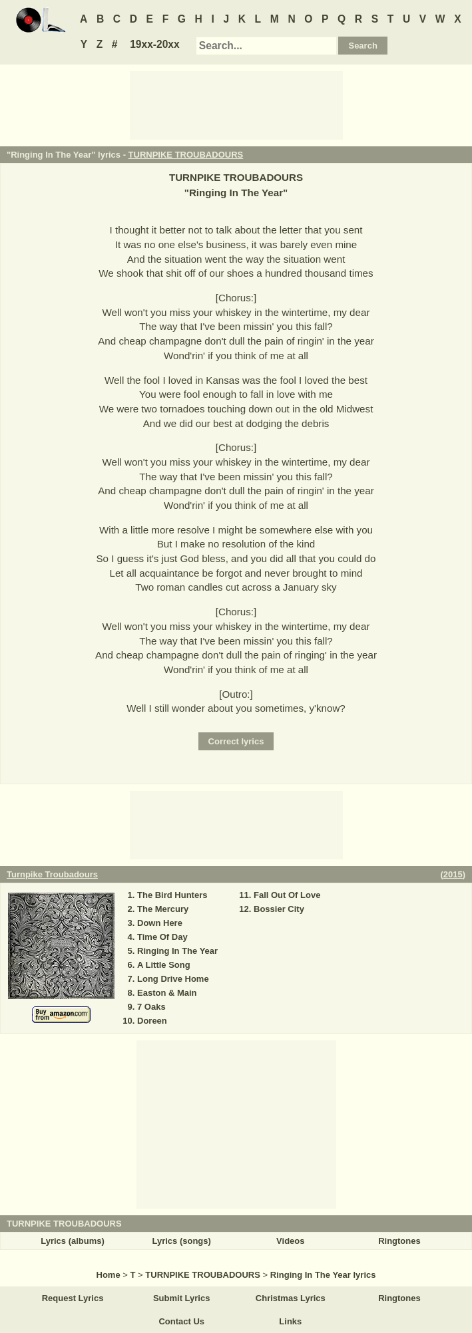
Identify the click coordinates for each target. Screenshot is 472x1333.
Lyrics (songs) (181, 1241)
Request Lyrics (73, 1298)
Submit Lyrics (181, 1298)
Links (290, 1321)
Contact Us (181, 1321)
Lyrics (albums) (73, 1241)
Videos (290, 1241)
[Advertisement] (236, 104)
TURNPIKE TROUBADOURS (186, 155)
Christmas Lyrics (291, 1298)
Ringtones (399, 1241)
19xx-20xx (155, 44)
